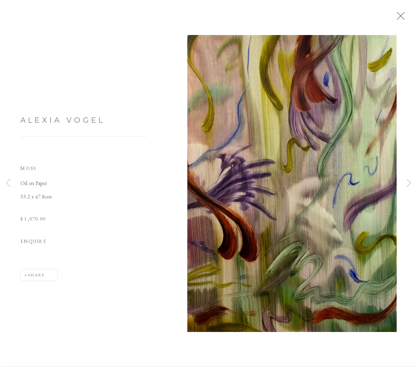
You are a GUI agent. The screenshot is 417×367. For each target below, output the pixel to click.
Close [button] (399, 18)
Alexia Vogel (62, 121)
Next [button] (409, 183)
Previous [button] (8, 183)
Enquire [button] (33, 243)
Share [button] (36, 276)
